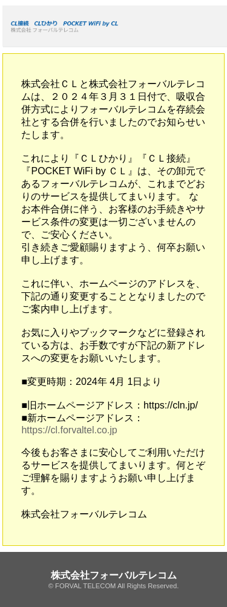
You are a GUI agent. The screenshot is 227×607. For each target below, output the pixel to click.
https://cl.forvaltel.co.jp (69, 430)
